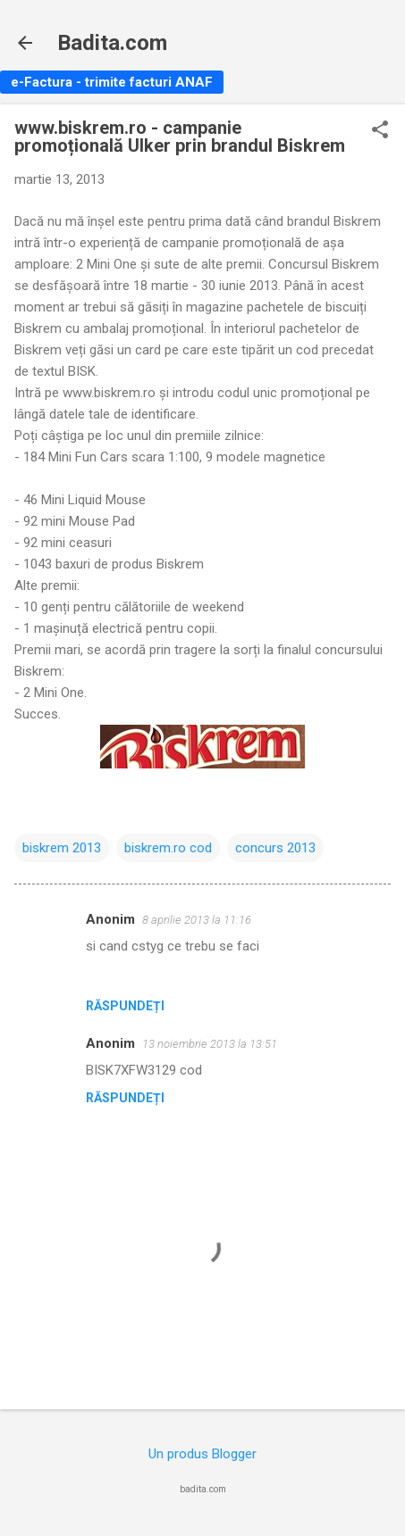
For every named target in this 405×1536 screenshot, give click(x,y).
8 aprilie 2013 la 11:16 (196, 919)
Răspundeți (125, 1006)
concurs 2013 (275, 848)
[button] (380, 131)
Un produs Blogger (202, 1454)
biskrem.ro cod (168, 848)
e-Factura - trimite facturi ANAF (112, 82)
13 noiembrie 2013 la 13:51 (209, 1043)
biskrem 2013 (61, 848)
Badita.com (112, 42)
